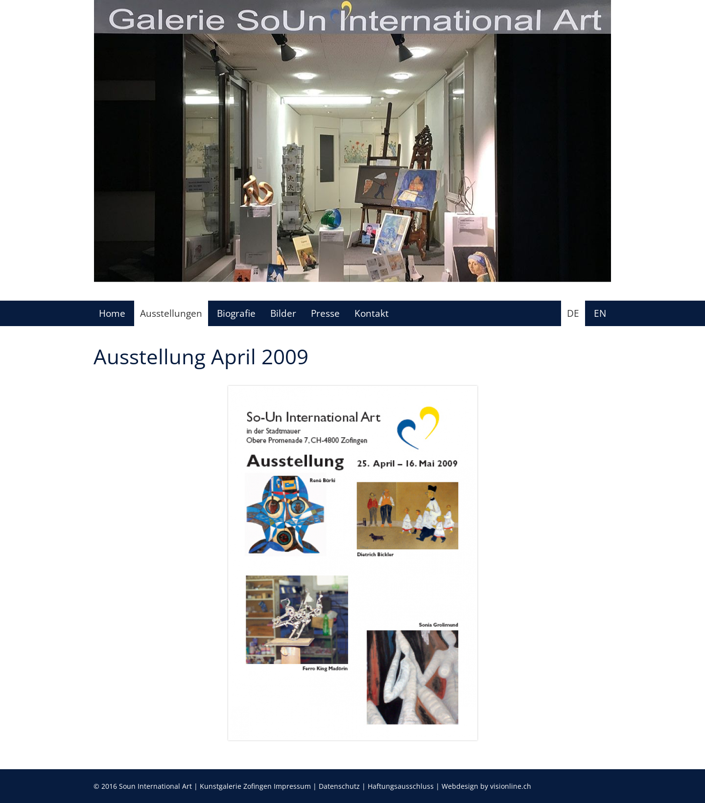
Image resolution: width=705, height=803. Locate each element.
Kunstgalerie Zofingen (236, 786)
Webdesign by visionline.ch (486, 786)
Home (112, 313)
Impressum (292, 786)
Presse (325, 313)
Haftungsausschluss (401, 786)
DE (573, 313)
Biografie (236, 313)
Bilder (283, 313)
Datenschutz (339, 786)
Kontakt (371, 313)
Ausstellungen (171, 313)
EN (600, 313)
